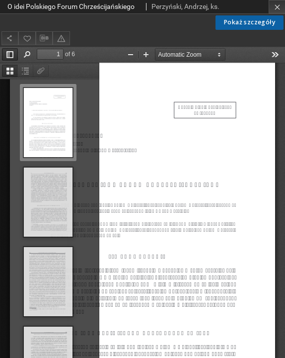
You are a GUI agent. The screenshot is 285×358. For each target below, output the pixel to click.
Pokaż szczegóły (249, 22)
